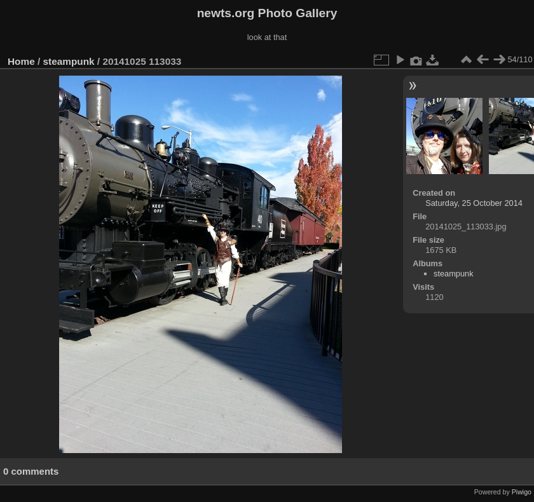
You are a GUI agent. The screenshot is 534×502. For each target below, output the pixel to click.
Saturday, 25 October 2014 (474, 203)
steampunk (69, 61)
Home (21, 61)
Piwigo (521, 492)
